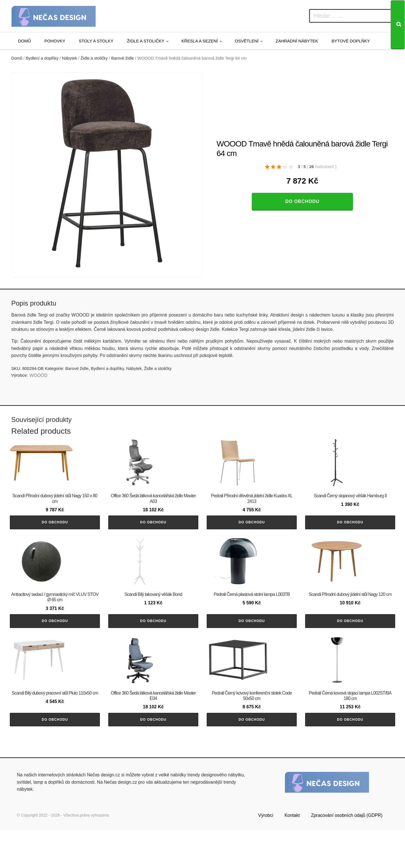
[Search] (398, 24)
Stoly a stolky (96, 41)
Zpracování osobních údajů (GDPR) (346, 853)
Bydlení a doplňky (42, 58)
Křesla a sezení (199, 41)
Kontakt (292, 853)
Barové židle (122, 58)
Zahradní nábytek (297, 41)
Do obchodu (302, 201)
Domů (24, 41)
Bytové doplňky (351, 41)
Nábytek (69, 58)
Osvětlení (246, 41)
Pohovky (54, 41)
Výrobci (265, 853)
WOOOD (39, 375)
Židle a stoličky (145, 41)
